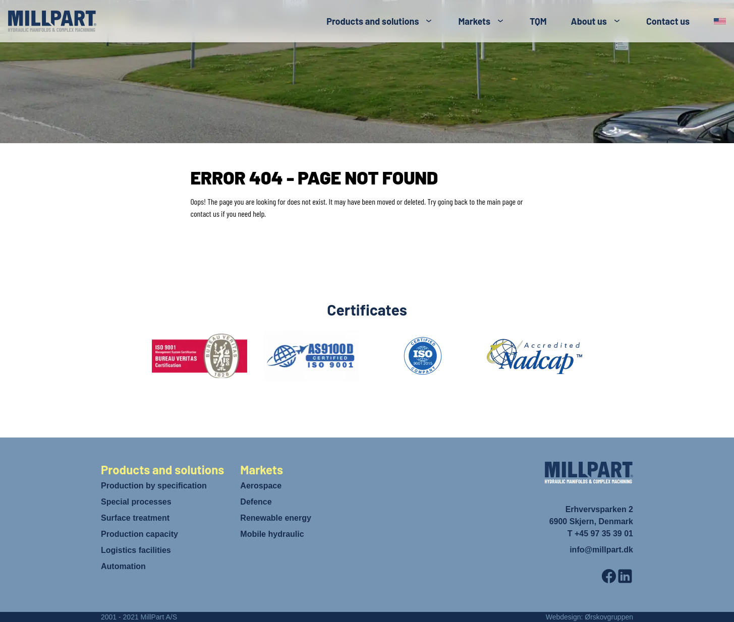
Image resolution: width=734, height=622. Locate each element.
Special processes (136, 501)
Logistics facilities (136, 550)
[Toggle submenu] (429, 21)
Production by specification (154, 485)
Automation (123, 566)
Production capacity (139, 534)
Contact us (668, 21)
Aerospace (260, 485)
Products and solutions (372, 21)
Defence (255, 501)
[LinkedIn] (625, 576)
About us (589, 21)
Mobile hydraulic (272, 534)
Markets (474, 21)
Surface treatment (135, 518)
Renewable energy (275, 518)
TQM (538, 21)
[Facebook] (609, 576)
